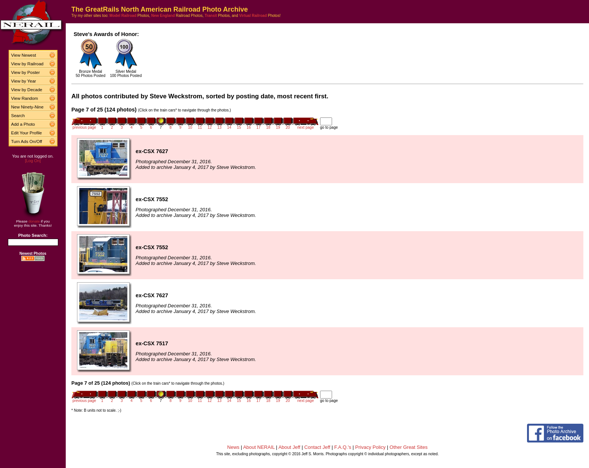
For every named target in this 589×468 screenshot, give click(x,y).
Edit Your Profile (26, 133)
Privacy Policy (370, 447)
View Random (24, 98)
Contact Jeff (317, 447)
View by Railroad (27, 64)
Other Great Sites (408, 447)
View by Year (23, 81)
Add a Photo (23, 124)
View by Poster (25, 72)
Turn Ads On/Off (26, 141)
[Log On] (33, 160)
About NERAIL (259, 447)
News (233, 447)
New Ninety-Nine (27, 107)
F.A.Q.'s (342, 447)
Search (18, 115)
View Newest (23, 55)
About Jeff (289, 447)
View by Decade (26, 89)
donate (34, 221)
